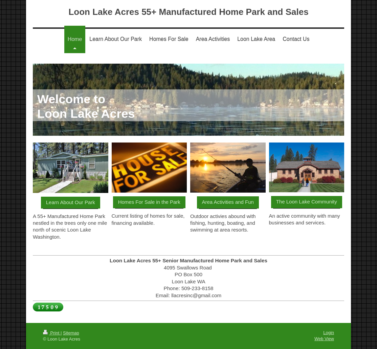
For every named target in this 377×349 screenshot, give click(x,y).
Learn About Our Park (70, 202)
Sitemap (71, 332)
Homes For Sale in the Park (149, 202)
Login (328, 332)
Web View (324, 338)
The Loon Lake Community (306, 201)
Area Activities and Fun (228, 202)
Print (52, 332)
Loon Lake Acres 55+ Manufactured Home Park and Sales (188, 12)
